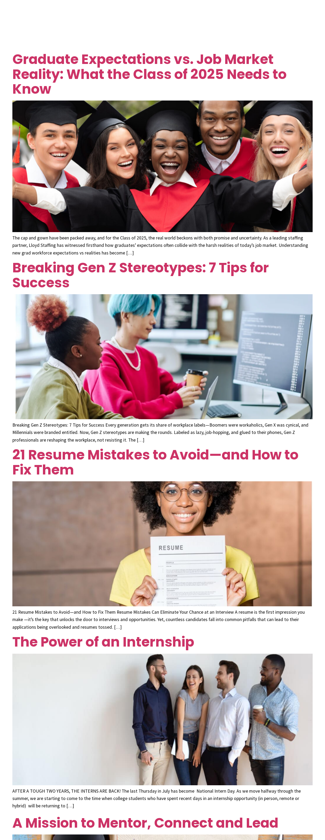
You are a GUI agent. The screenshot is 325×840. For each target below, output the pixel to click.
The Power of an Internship (103, 641)
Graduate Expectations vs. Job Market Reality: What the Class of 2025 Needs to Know (149, 74)
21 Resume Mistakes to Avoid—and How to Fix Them (155, 462)
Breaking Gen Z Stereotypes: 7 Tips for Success (140, 275)
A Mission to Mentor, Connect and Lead (145, 822)
